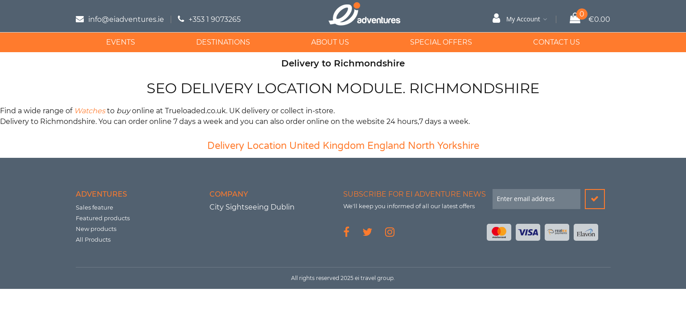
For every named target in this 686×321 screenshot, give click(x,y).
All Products (93, 239)
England (386, 146)
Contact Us (556, 42)
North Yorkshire (443, 146)
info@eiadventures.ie (126, 19)
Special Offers (441, 42)
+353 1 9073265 (215, 19)
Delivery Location (247, 146)
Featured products (103, 218)
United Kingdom (327, 146)
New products (96, 228)
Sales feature (94, 207)
